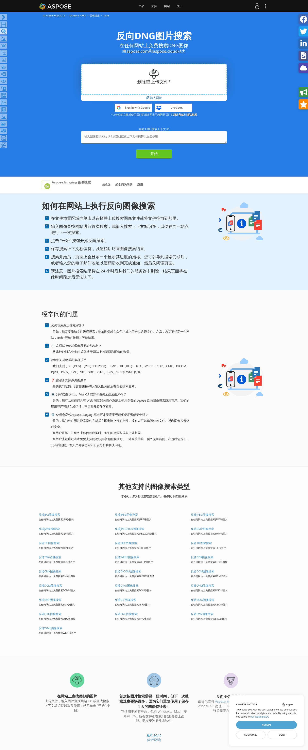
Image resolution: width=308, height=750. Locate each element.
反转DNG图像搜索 (202, 585)
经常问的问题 (123, 184)
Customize (250, 735)
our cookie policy (259, 716)
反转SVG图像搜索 (202, 614)
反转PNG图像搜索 (126, 614)
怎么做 (106, 184)
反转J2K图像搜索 (49, 529)
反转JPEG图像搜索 (126, 514)
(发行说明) (154, 740)
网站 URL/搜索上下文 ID (154, 129)
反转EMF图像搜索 (50, 600)
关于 (180, 6)
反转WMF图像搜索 (50, 628)
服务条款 (178, 114)
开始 (154, 153)
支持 (154, 6)
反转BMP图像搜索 (202, 529)
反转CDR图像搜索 (202, 557)
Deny (282, 735)
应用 (140, 184)
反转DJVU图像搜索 (126, 585)
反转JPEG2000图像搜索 (129, 529)
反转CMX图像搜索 (50, 571)
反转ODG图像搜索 (202, 600)
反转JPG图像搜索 (49, 514)
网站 (167, 6)
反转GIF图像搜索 (125, 600)
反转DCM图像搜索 (202, 571)
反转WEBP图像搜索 (127, 557)
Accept (266, 725)
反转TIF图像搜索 (49, 543)
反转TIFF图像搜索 (126, 543)
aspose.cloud (165, 51)
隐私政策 (191, 114)
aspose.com (137, 51)
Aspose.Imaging (226, 701)
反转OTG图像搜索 (50, 614)
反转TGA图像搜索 (50, 557)
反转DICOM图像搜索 (128, 571)
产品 (141, 6)
